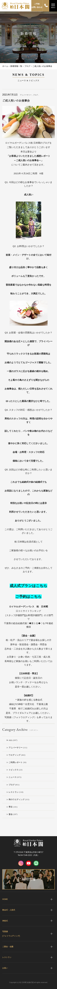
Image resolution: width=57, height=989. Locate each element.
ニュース (13, 777)
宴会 (11, 814)
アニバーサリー (15, 747)
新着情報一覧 (16, 66)
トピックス (14, 770)
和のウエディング (16, 799)
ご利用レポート (15, 762)
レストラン (14, 792)
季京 (11, 807)
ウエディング (15, 755)
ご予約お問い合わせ (36, 5)
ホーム (5, 66)
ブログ (12, 785)
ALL (11, 740)
